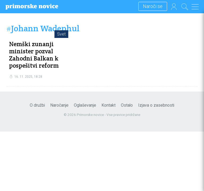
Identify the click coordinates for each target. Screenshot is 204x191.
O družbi (37, 105)
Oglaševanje (85, 105)
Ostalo (127, 105)
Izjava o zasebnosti (156, 105)
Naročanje (59, 105)
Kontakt (108, 105)
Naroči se (153, 6)
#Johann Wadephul (42, 28)
